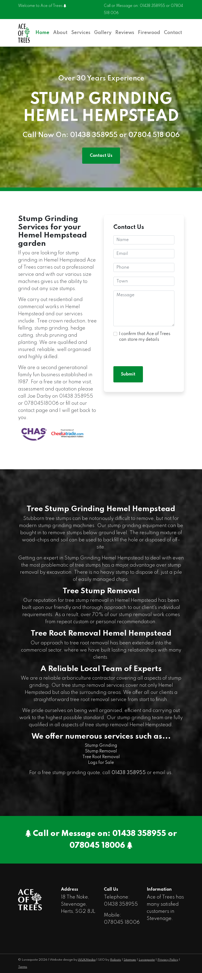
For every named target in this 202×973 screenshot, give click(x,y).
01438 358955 (152, 6)
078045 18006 (97, 846)
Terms (22, 966)
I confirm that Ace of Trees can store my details (144, 337)
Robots (115, 959)
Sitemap (130, 959)
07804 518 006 (153, 135)
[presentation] (149, 352)
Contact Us (101, 155)
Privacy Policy (167, 959)
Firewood (149, 32)
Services (80, 32)
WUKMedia (87, 959)
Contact (173, 32)
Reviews (124, 32)
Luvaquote (147, 959)
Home (42, 32)
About (60, 32)
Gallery (102, 32)
